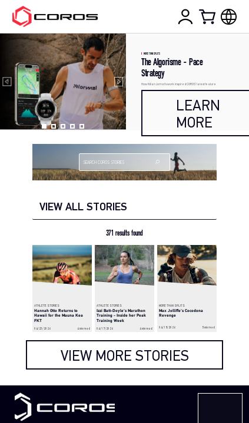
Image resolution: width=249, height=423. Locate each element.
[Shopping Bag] (208, 16)
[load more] (124, 355)
